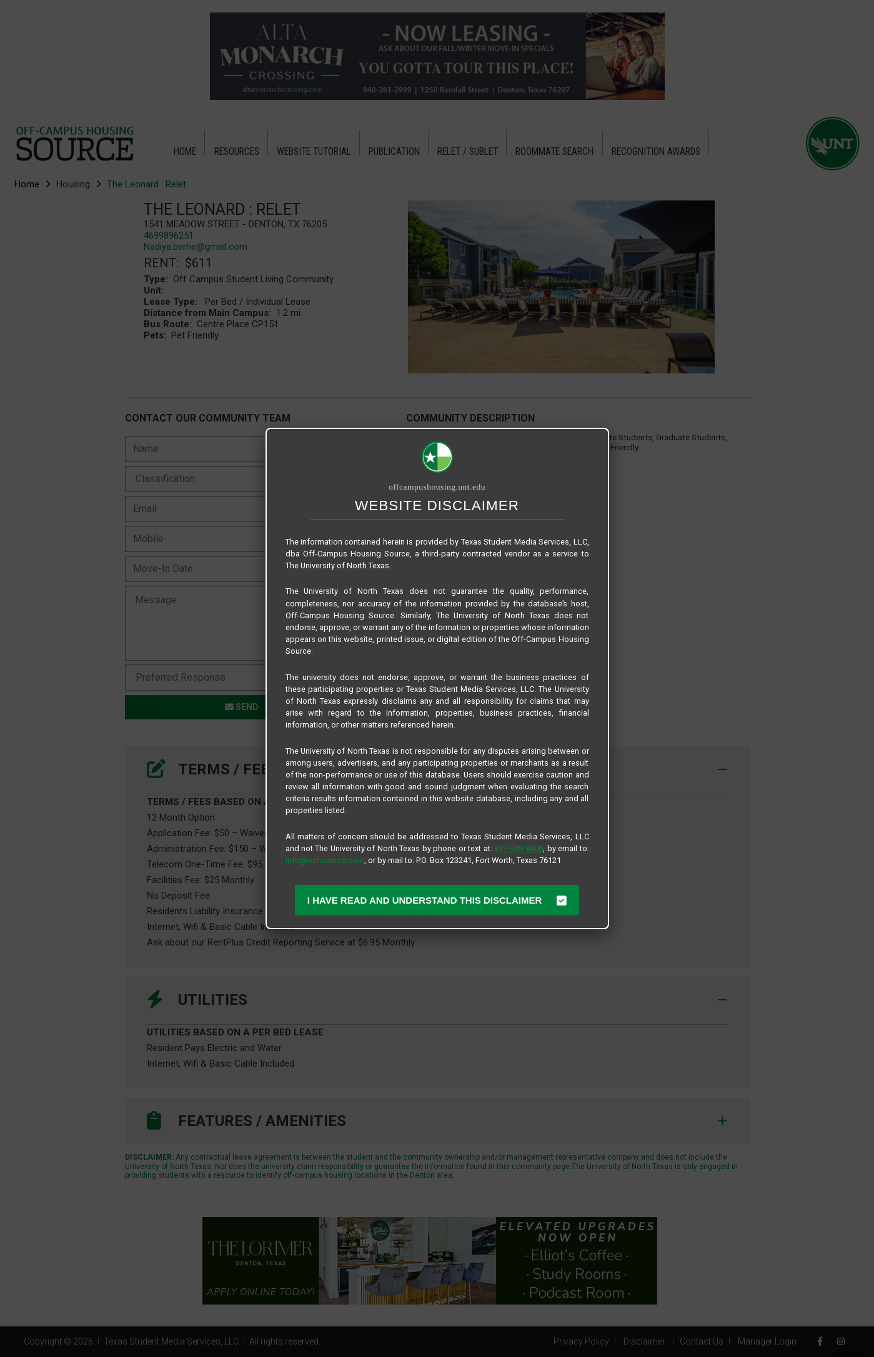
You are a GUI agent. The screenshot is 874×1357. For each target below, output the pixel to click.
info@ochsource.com (325, 860)
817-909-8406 (518, 848)
